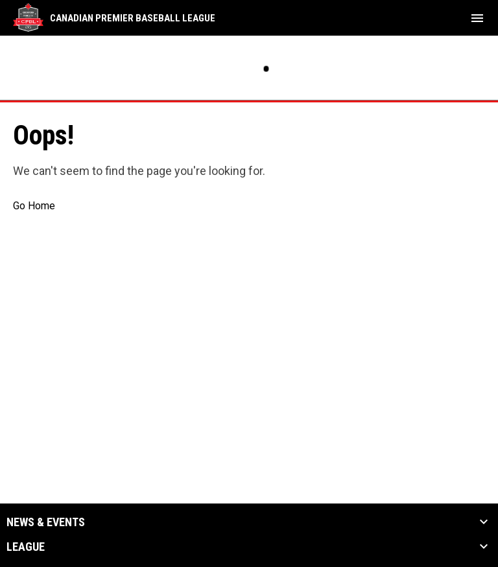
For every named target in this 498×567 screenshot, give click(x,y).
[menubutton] (477, 18)
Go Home (34, 206)
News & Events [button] (45, 522)
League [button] (25, 547)
